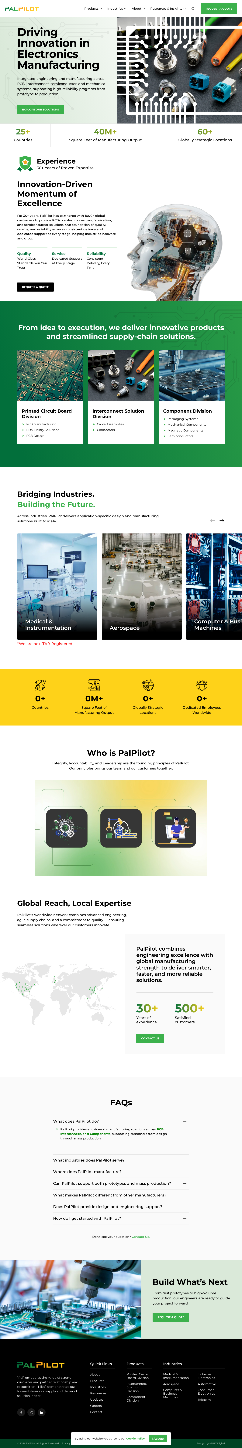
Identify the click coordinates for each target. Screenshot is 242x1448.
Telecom (204, 1400)
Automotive (207, 1384)
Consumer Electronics (206, 1391)
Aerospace (125, 628)
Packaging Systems (183, 419)
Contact (96, 1412)
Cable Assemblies (110, 424)
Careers (96, 1406)
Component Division (187, 411)
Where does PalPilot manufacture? (87, 1171)
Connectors (106, 430)
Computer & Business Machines (172, 1393)
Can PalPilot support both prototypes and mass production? (112, 1183)
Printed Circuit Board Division (47, 413)
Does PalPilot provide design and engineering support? (107, 1206)
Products (93, 8)
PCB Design (35, 436)
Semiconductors (180, 436)
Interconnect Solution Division (118, 413)
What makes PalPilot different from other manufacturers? (109, 1195)
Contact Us (150, 1038)
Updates (96, 1399)
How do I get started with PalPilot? (87, 1218)
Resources (98, 1393)
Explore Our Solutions (40, 109)
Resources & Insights (167, 8)
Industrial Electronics (206, 1376)
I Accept (158, 1438)
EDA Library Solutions (42, 430)
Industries (116, 8)
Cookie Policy (135, 1438)
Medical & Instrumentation (48, 624)
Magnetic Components (185, 430)
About (138, 8)
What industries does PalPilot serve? (88, 1160)
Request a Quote (219, 8)
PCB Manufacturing (41, 424)
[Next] (222, 521)
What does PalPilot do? (76, 1121)
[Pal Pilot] (22, 9)
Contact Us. (141, 1237)
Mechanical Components (187, 424)
